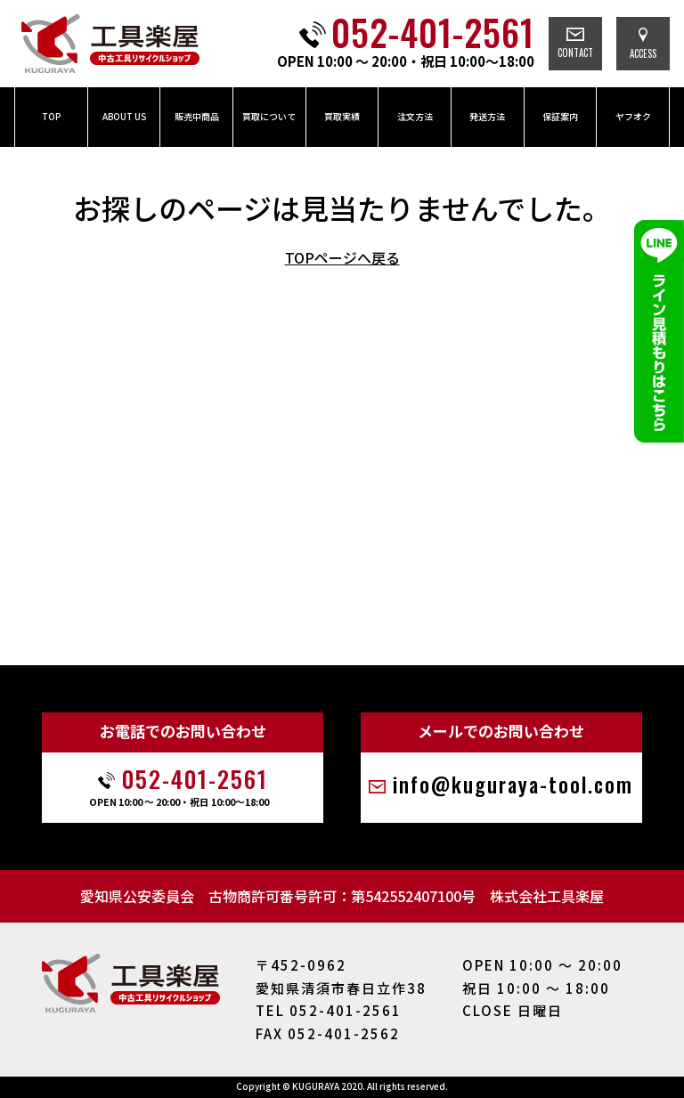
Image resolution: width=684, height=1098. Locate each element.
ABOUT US (124, 116)
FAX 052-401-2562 (328, 1033)
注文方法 (415, 116)
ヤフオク (633, 116)
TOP (51, 116)
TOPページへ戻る (342, 257)
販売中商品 (197, 116)
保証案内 (560, 116)
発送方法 (487, 116)
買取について (269, 116)
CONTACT (575, 44)
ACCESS (643, 44)
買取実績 (342, 116)
